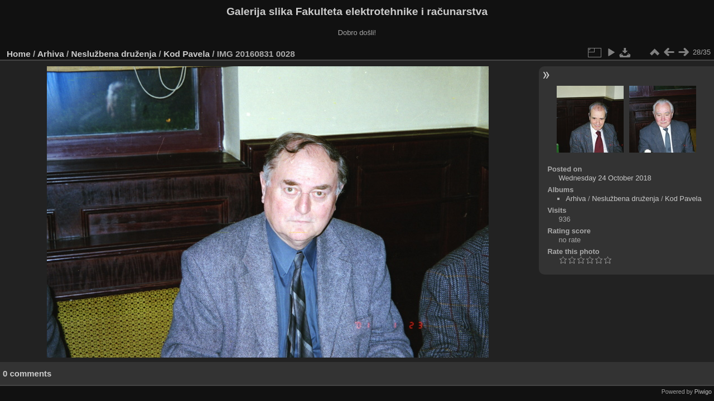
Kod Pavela (186, 53)
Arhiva (50, 53)
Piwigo (703, 391)
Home (19, 53)
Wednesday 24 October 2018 (604, 178)
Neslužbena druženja (114, 53)
